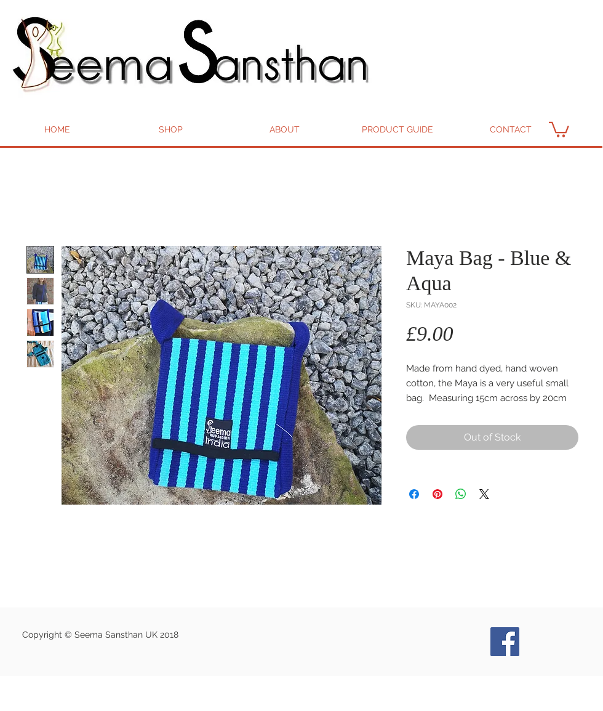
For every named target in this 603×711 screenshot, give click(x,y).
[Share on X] (484, 494)
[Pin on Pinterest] (437, 494)
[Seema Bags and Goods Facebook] (504, 641)
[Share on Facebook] (414, 494)
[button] (559, 128)
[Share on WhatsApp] (460, 494)
